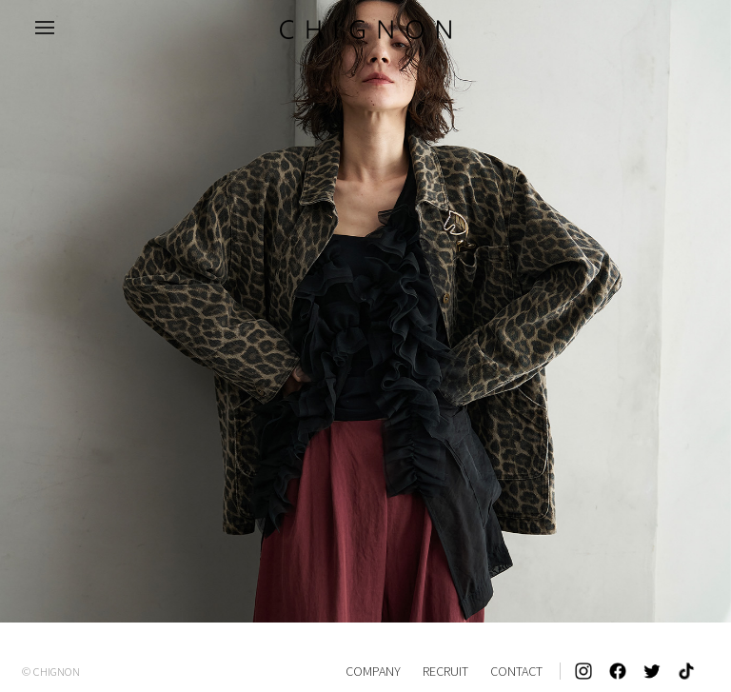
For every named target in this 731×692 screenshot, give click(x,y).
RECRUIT (445, 671)
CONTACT (516, 671)
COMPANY (373, 671)
